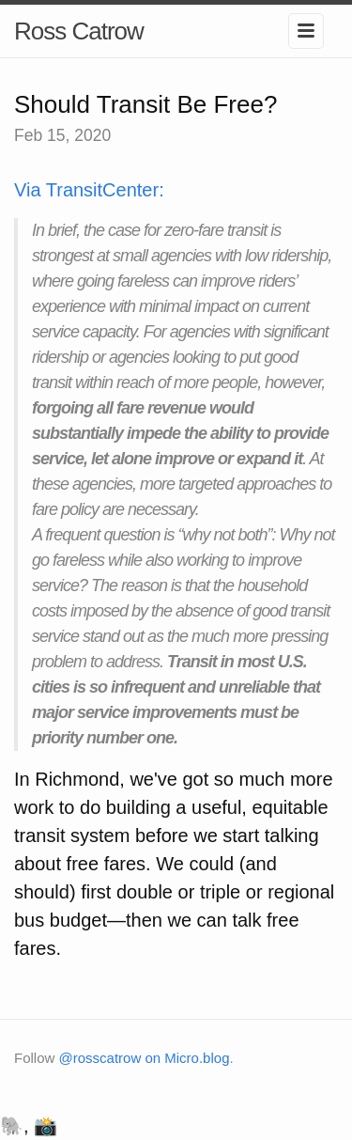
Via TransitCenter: (89, 190)
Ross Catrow (79, 31)
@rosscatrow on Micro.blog (144, 1058)
